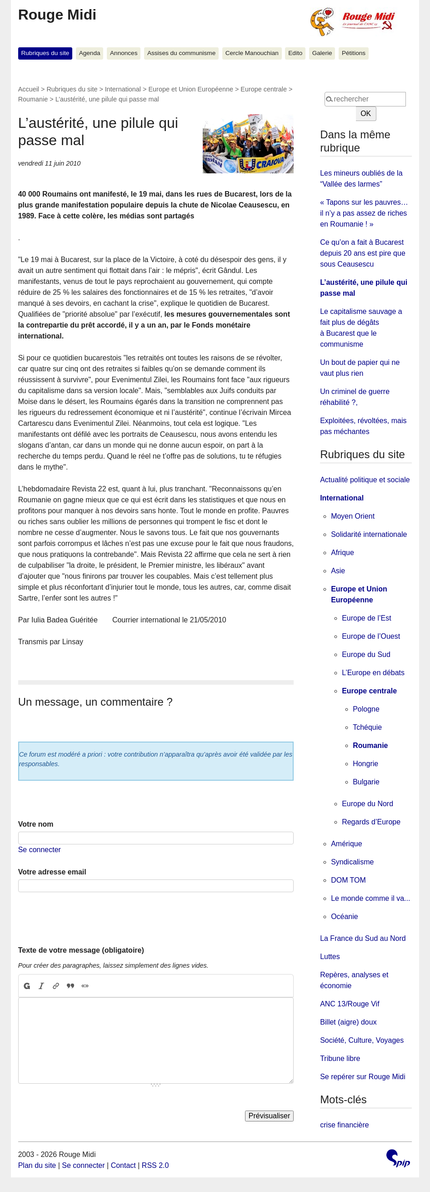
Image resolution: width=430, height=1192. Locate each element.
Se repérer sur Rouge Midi (362, 1077)
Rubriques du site (45, 53)
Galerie (322, 53)
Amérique (346, 844)
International (123, 89)
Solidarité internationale (369, 534)
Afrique (342, 552)
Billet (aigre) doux (348, 1022)
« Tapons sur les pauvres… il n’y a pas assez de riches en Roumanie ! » (364, 213)
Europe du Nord (367, 804)
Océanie (344, 916)
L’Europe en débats (373, 673)
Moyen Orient (353, 516)
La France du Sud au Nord (363, 938)
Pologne (366, 709)
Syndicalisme (352, 862)
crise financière (344, 1125)
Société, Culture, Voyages (362, 1040)
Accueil (28, 89)
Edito (295, 53)
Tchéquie (367, 727)
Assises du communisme (181, 53)
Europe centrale (263, 89)
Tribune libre (340, 1058)
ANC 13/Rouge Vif (349, 1004)
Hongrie (365, 764)
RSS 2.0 (155, 1165)
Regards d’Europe (371, 822)
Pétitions (353, 53)
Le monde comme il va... (370, 898)
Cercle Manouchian (252, 53)
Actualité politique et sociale (365, 480)
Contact (123, 1165)
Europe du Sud (366, 654)
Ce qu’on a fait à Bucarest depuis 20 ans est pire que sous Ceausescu (362, 253)
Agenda (89, 53)
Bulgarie (366, 782)
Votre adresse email (52, 872)
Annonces (123, 53)
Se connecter (39, 850)
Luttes (330, 956)
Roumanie (33, 99)
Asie (338, 571)
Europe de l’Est (366, 618)
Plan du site (37, 1165)
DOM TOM (348, 880)
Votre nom (36, 824)
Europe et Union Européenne (190, 89)
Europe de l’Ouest (371, 636)
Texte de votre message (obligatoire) (81, 950)
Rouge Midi (57, 14)
